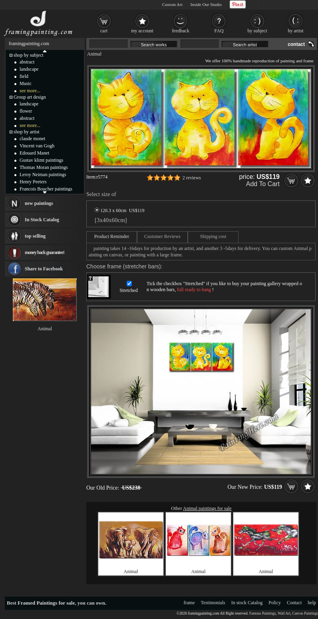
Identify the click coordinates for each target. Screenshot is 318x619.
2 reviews (192, 178)
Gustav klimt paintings (41, 160)
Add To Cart (263, 184)
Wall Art (284, 613)
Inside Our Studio (206, 4)
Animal (94, 54)
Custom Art (172, 4)
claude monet (32, 138)
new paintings (39, 203)
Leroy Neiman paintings (43, 174)
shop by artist (27, 132)
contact (296, 44)
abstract (27, 62)
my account (142, 31)
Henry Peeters (33, 182)
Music (26, 83)
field (24, 76)
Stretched (128, 290)
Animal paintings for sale (207, 508)
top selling (35, 236)
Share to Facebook (44, 269)
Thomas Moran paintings (44, 167)
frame (189, 602)
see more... (30, 90)
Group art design (30, 97)
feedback (180, 31)
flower (26, 111)
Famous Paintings (262, 613)
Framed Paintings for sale (46, 603)
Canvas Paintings (305, 613)
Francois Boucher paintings (46, 189)
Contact (294, 602)
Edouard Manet (34, 153)
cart (103, 31)
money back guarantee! (44, 252)
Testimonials (213, 602)
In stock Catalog (247, 602)
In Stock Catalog (42, 219)
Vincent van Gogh (37, 146)
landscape (29, 69)
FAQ (218, 31)
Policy (274, 602)
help (312, 602)
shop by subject (29, 55)
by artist (296, 31)
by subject (257, 31)
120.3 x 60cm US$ (120, 210)
